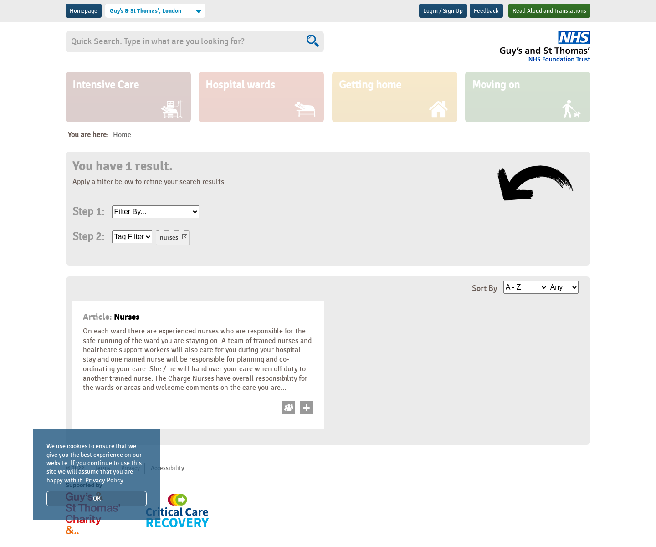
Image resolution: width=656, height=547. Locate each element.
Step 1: (88, 211)
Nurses (111, 317)
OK (97, 498)
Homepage (83, 11)
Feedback (486, 11)
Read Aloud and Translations (549, 11)
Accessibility (167, 468)
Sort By (484, 288)
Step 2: (88, 236)
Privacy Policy (104, 480)
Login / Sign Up (443, 11)
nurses (169, 237)
